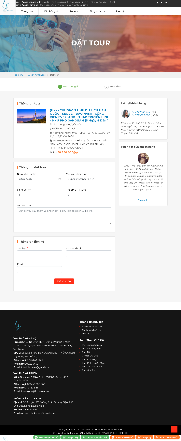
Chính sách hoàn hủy (92, 330)
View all (143, 200)
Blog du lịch (97, 11)
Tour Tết (86, 352)
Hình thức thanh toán (92, 326)
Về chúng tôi (51, 11)
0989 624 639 (141, 111)
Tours (74, 11)
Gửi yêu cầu (64, 281)
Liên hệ (120, 11)
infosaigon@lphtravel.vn (35, 391)
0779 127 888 (30, 5)
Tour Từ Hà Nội (89, 359)
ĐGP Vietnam (115, 429)
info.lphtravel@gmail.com (35, 367)
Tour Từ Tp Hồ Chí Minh (93, 363)
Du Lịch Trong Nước (92, 348)
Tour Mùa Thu (88, 370)
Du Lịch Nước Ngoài (92, 345)
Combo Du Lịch (90, 355)
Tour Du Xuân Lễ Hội (92, 366)
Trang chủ (27, 11)
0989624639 (30, 2)
